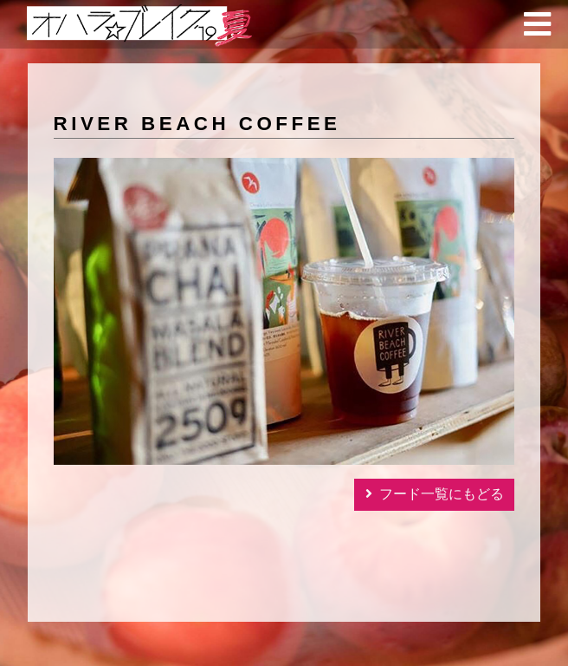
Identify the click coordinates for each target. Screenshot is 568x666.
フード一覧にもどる (441, 493)
